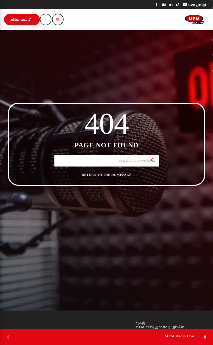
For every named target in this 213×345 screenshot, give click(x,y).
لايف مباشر (21, 19)
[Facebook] (157, 5)
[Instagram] (164, 5)
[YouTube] (185, 5)
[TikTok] (178, 5)
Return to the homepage (106, 175)
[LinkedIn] (171, 5)
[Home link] (194, 19)
